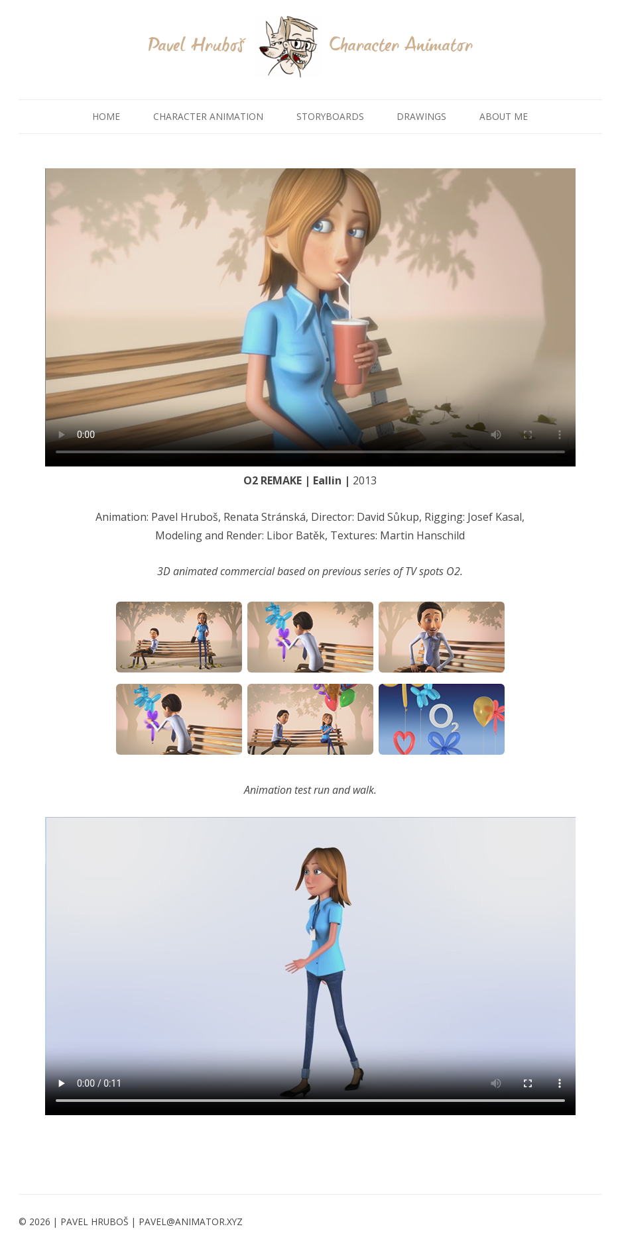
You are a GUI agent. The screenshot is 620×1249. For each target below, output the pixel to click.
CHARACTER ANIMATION (208, 116)
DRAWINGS (421, 116)
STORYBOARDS (330, 116)
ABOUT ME (503, 116)
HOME (106, 116)
